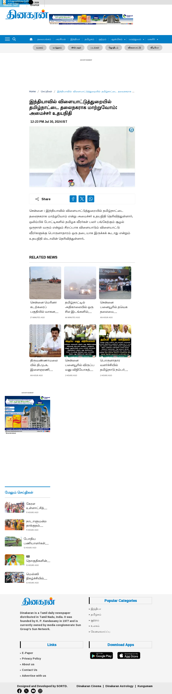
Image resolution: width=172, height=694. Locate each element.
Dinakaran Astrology (119, 685)
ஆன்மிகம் (116, 39)
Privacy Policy (31, 658)
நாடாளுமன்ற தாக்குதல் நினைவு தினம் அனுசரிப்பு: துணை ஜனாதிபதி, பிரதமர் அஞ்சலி (36, 523)
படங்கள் (95, 47)
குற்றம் (102, 39)
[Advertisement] (86, 71)
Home (32, 91)
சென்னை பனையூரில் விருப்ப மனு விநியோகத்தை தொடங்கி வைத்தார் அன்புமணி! (80, 365)
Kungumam (145, 685)
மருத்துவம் (135, 39)
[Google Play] (101, 655)
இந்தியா (75, 39)
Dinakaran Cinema (89, 685)
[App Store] (128, 655)
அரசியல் (61, 39)
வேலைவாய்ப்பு (100, 631)
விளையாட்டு (132, 47)
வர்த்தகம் (58, 47)
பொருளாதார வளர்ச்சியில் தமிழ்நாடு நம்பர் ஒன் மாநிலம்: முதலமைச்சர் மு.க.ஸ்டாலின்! (112, 365)
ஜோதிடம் (113, 47)
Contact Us (29, 670)
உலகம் (42, 47)
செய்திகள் (46, 91)
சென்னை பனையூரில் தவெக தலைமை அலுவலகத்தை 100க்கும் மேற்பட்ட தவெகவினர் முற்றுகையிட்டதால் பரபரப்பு (114, 307)
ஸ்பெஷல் (77, 47)
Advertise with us (34, 675)
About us (28, 664)
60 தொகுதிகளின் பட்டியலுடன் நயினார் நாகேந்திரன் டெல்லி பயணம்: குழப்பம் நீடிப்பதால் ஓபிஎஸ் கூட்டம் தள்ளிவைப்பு (38, 558)
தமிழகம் (89, 39)
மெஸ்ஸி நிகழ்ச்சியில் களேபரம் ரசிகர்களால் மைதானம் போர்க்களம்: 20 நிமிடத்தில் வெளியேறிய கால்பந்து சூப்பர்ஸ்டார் (38, 576)
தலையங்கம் (44, 39)
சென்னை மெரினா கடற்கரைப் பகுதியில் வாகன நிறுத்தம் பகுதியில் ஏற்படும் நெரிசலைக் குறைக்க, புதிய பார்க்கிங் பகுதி (43, 307)
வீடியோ (152, 47)
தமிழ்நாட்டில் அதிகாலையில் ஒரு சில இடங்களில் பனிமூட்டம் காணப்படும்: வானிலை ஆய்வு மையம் (79, 307)
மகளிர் (151, 39)
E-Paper (27, 653)
